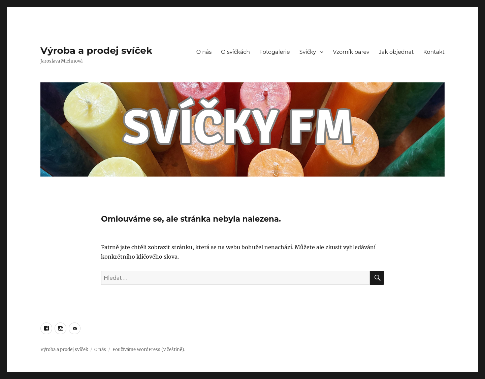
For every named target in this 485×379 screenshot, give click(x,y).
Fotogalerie (274, 52)
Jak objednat (396, 52)
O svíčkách (235, 52)
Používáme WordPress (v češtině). (148, 349)
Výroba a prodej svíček (96, 50)
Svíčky (307, 52)
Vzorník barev (351, 52)
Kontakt (434, 52)
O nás (204, 52)
